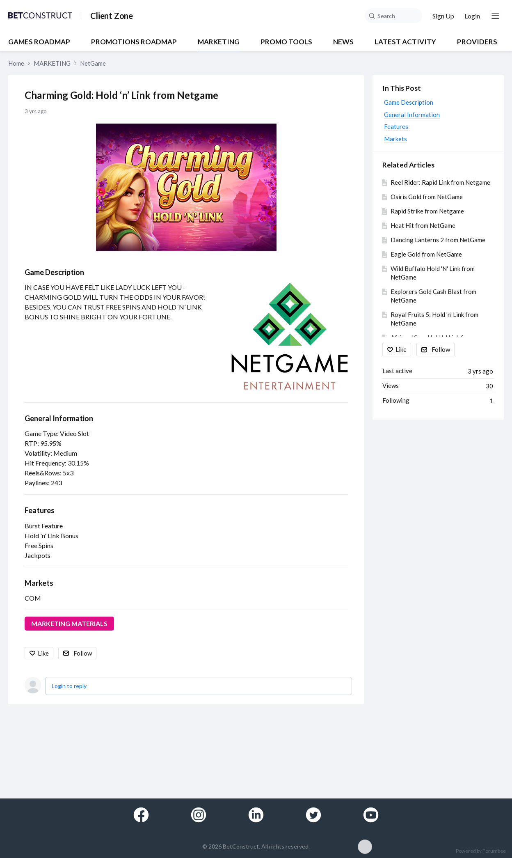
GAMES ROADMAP (39, 42)
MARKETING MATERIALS (69, 623)
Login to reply (69, 685)
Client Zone (111, 16)
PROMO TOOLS (286, 42)
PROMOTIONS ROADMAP (134, 42)
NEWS (343, 42)
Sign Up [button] (443, 16)
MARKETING (219, 42)
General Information (59, 418)
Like (43, 653)
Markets (39, 582)
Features (40, 510)
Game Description (54, 272)
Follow (82, 653)
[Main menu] (495, 15)
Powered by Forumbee (481, 851)
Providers (477, 42)
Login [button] (472, 16)
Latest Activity (405, 42)
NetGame (93, 63)
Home (16, 63)
